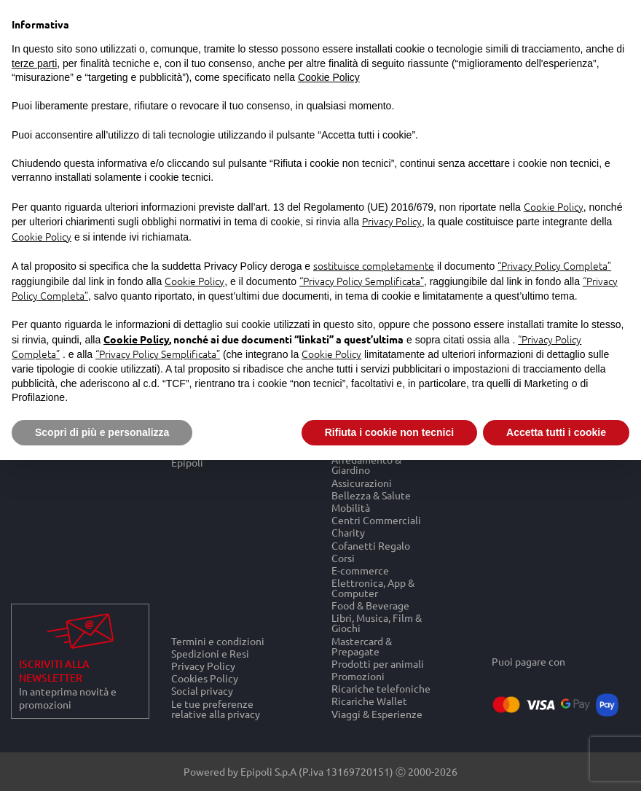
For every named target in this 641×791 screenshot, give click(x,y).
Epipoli (187, 462)
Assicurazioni (361, 482)
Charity (348, 532)
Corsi (343, 557)
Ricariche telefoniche (380, 688)
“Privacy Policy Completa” (554, 265)
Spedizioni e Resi (210, 653)
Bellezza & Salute (371, 494)
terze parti (34, 63)
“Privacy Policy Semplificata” (361, 280)
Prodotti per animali (377, 663)
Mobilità (350, 507)
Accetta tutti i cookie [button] (556, 432)
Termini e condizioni (217, 640)
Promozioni (358, 675)
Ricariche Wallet (369, 701)
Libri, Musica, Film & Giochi (376, 623)
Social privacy (202, 691)
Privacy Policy (203, 665)
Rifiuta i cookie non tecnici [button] (389, 432)
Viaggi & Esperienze (376, 713)
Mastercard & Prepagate (361, 645)
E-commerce (360, 570)
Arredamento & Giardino (366, 464)
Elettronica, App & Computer (372, 587)
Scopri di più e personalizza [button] (102, 432)
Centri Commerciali (376, 520)
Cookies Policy (204, 678)
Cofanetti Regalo (370, 545)
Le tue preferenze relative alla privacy (215, 708)
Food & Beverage (370, 605)
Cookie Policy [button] (329, 77)
